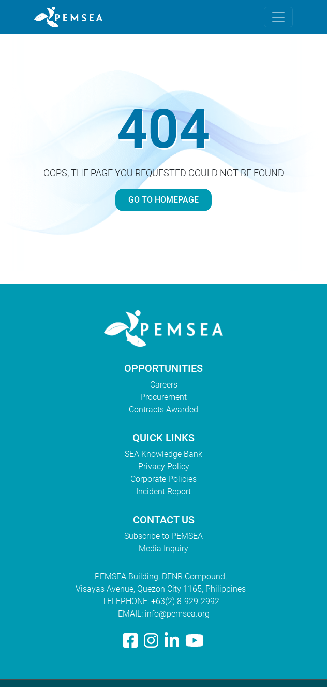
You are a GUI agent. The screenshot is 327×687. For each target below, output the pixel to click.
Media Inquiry (163, 548)
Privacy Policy (163, 466)
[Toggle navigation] (278, 17)
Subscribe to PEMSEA (163, 536)
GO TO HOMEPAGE (163, 200)
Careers (163, 385)
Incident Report (163, 491)
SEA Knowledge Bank (163, 454)
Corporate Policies (163, 479)
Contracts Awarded (163, 409)
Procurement (163, 397)
